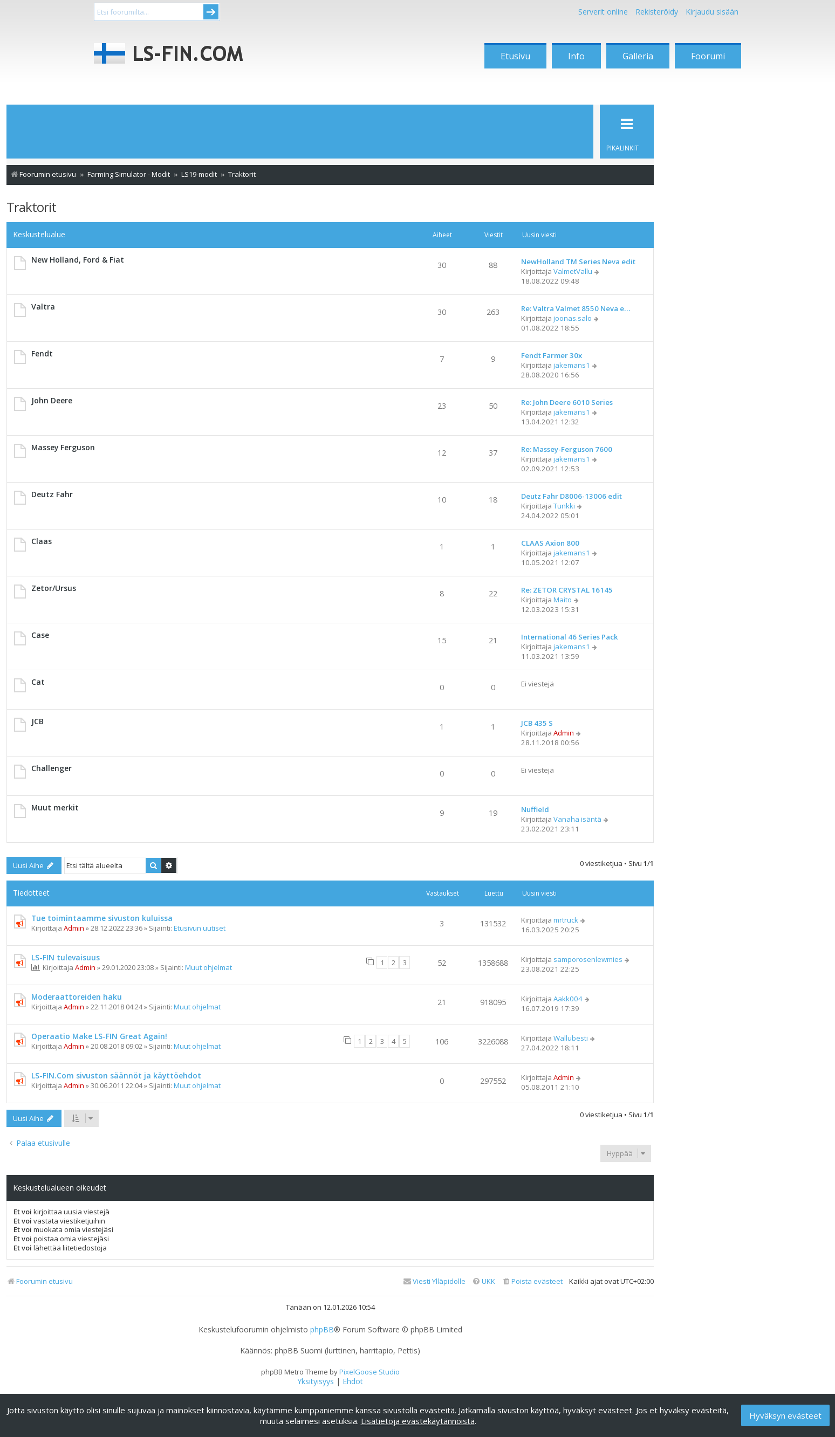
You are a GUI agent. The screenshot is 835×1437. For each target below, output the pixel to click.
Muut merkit (55, 807)
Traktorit (31, 207)
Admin (563, 733)
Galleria (637, 56)
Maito (562, 599)
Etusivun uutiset (199, 928)
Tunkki (564, 506)
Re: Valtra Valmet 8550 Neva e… (575, 308)
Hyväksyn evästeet (785, 1415)
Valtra (43, 306)
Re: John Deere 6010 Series (567, 402)
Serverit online (603, 11)
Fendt (42, 353)
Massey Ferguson (63, 447)
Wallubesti (570, 1038)
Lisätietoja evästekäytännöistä (418, 1420)
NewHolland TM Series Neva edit (578, 261)
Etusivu (515, 56)
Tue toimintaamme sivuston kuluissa (102, 918)
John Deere (51, 400)
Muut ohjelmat (208, 967)
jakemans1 (571, 365)
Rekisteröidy (656, 11)
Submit (211, 11)
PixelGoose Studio (369, 1372)
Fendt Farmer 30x (551, 355)
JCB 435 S (537, 723)
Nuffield (535, 809)
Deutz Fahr (52, 494)
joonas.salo (572, 318)
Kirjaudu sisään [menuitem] (712, 11)
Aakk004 (568, 998)
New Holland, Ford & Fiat (77, 260)
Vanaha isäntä (577, 819)
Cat (38, 682)
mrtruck (565, 920)
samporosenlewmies (587, 959)
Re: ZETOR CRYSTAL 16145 (567, 590)
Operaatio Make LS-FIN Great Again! (99, 1036)
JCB (37, 721)
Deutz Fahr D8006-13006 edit (571, 496)
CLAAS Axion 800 (550, 543)
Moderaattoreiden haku (76, 997)
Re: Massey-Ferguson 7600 (566, 449)
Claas (41, 541)
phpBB (322, 1330)
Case (40, 635)
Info (576, 56)
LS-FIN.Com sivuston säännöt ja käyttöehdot (116, 1075)
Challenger (51, 768)
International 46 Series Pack (569, 637)
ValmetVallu (572, 271)
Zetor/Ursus (53, 588)
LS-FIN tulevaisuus (65, 957)
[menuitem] (532, 1281)
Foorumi (708, 56)
